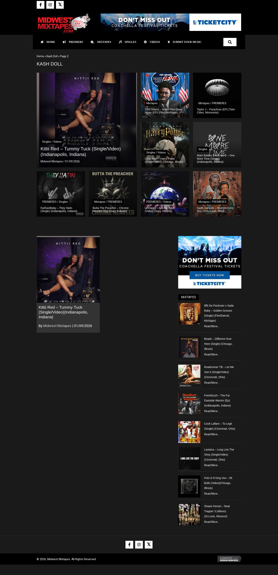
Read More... (211, 326)
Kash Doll (52, 56)
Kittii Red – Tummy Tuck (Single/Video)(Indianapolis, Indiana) (63, 312)
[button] (40, 5)
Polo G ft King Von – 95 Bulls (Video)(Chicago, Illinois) (218, 483)
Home (40, 56)
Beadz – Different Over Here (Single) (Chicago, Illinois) (218, 343)
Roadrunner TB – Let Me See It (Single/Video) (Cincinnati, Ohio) (219, 372)
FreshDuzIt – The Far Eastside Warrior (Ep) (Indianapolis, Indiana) (217, 400)
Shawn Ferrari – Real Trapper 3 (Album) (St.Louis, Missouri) (217, 511)
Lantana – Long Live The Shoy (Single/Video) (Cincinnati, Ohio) (219, 454)
